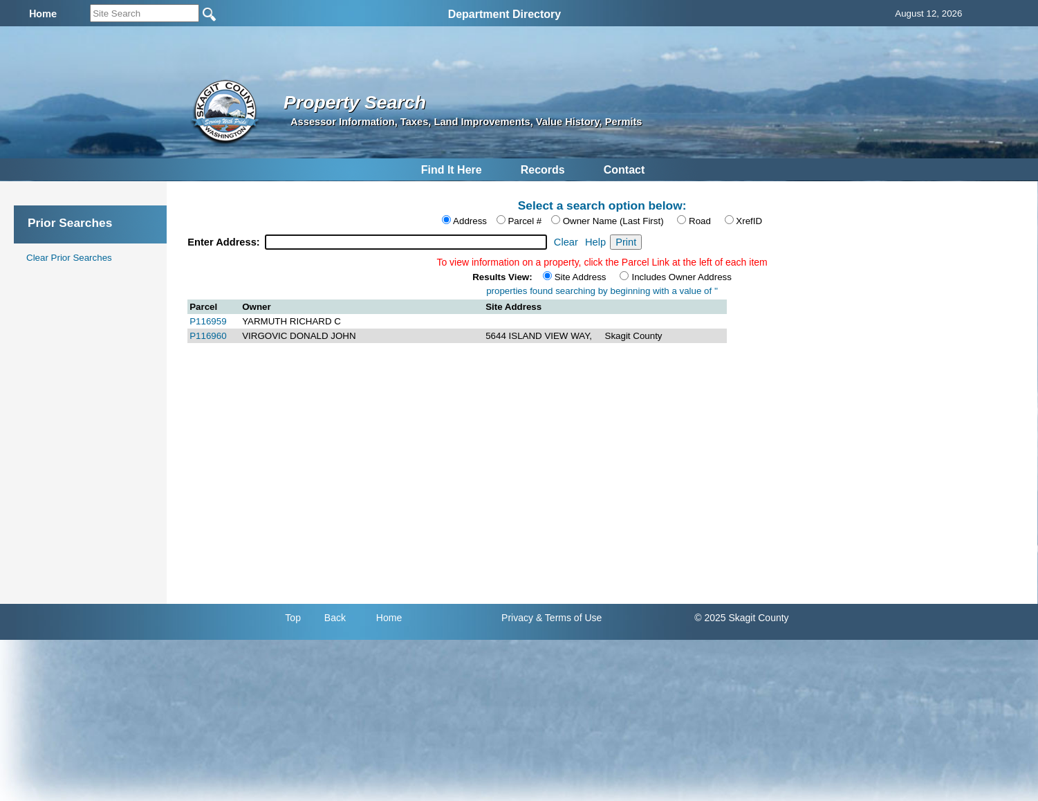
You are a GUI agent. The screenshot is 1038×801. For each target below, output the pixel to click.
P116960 (207, 336)
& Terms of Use (569, 617)
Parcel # (524, 221)
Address (470, 221)
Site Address (580, 277)
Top (293, 617)
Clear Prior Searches (69, 257)
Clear (566, 242)
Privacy (517, 617)
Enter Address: (225, 242)
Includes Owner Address (681, 277)
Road (700, 221)
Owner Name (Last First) (613, 221)
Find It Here (451, 170)
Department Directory (505, 14)
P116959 (207, 321)
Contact (624, 170)
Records (543, 170)
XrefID (749, 221)
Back (335, 617)
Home (389, 617)
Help (595, 242)
